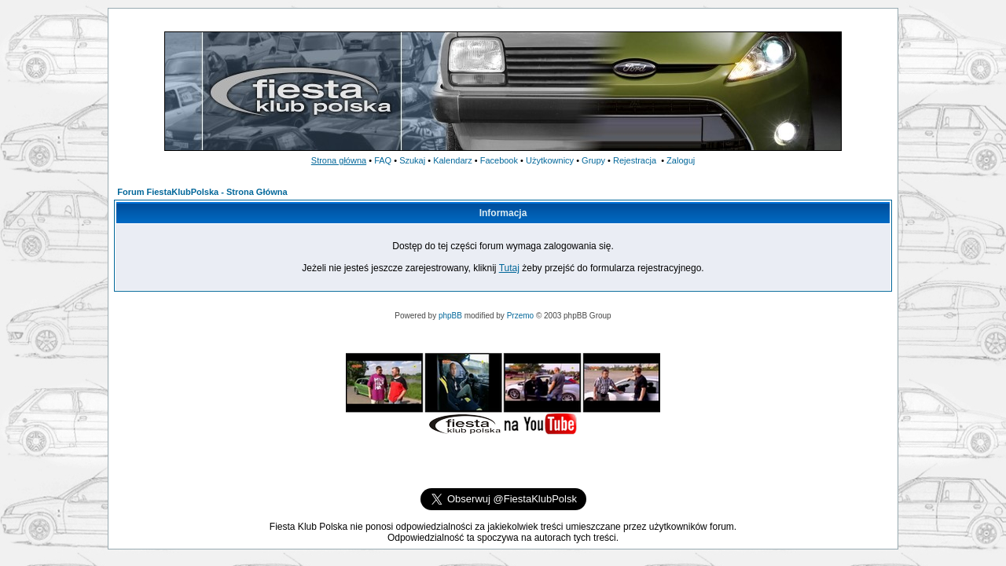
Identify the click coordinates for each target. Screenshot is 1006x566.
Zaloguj (680, 160)
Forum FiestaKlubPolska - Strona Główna (202, 192)
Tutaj (509, 268)
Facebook (499, 160)
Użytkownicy (550, 160)
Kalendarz (452, 160)
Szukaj (412, 160)
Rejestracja (634, 160)
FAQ (382, 160)
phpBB (450, 315)
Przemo (520, 315)
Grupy (593, 160)
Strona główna (338, 160)
